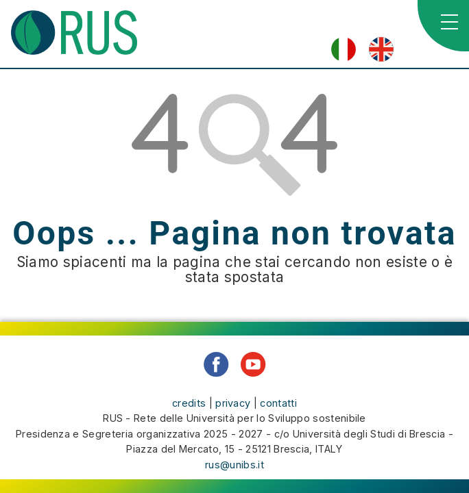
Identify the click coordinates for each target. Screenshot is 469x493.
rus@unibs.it (234, 464)
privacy (232, 403)
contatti (278, 403)
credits (189, 403)
